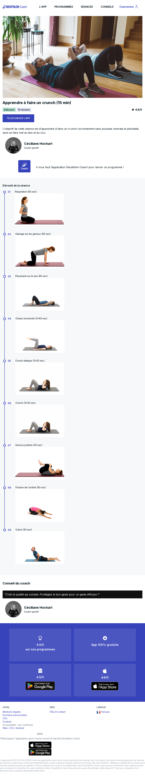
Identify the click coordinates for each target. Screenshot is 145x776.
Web (5, 728)
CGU (5, 718)
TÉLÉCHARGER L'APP (18, 118)
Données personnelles (15, 715)
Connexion (128, 7)
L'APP (43, 6)
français (103, 712)
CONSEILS (107, 6)
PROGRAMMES (63, 6)
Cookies (7, 721)
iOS (12, 728)
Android (20, 728)
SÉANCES (87, 6)
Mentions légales (12, 711)
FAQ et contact (57, 711)
